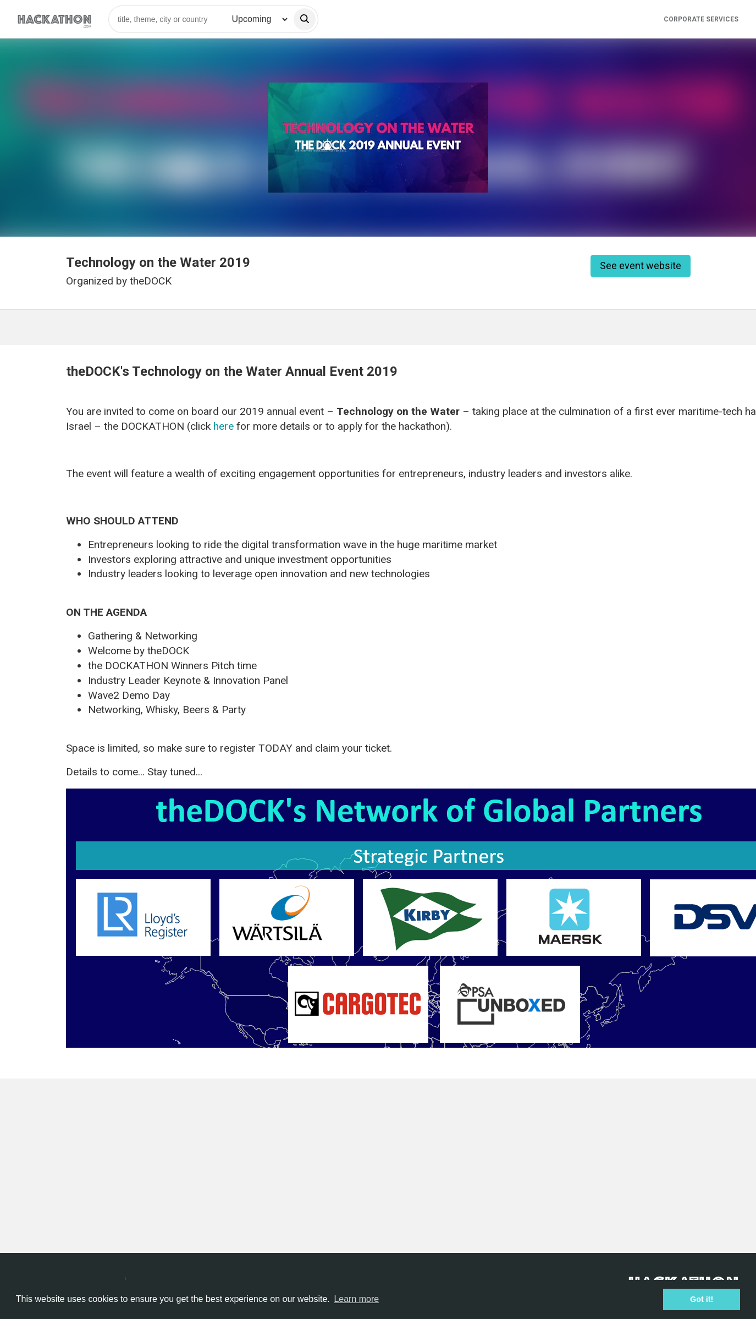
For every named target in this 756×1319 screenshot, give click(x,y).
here (224, 426)
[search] (305, 19)
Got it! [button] (701, 1299)
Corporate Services (701, 19)
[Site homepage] (54, 19)
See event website (640, 265)
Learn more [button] (356, 1299)
